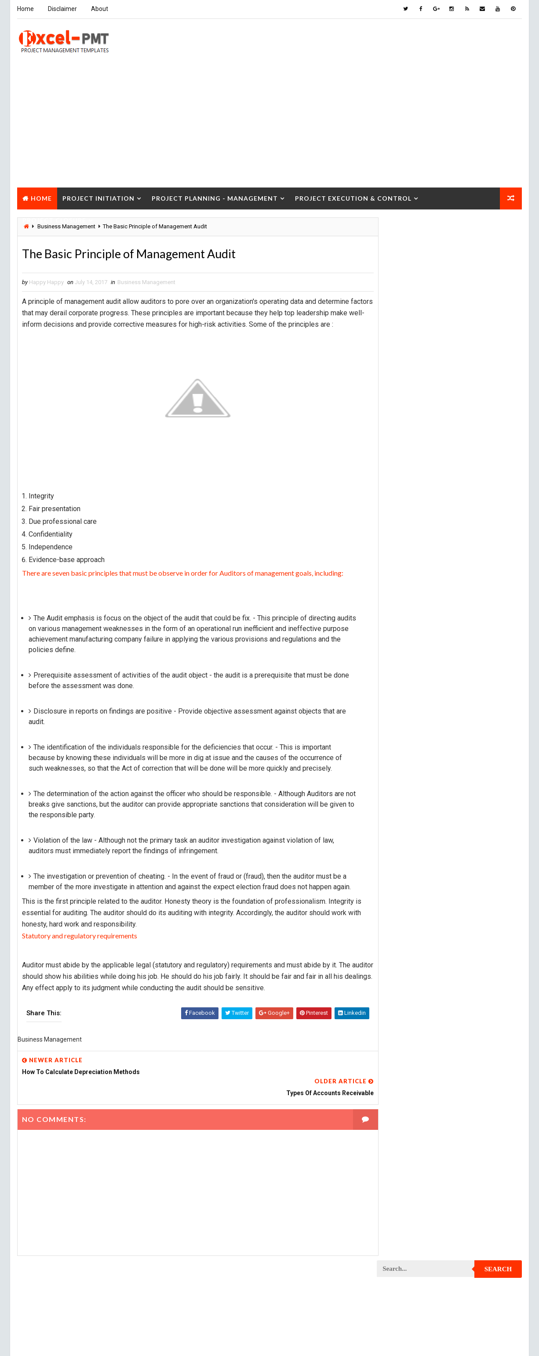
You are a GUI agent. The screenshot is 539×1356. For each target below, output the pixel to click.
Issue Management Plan (413, 607)
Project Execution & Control (353, 197)
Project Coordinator (410, 823)
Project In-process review (418, 961)
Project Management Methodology (429, 1007)
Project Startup (404, 1238)
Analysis (452, 515)
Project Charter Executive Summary (431, 700)
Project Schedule (406, 1222)
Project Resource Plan (413, 1191)
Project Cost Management (418, 838)
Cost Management (406, 546)
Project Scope (477, 1222)
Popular (450, 406)
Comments (498, 406)
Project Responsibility (413, 1207)
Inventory (483, 592)
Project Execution (407, 930)
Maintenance (399, 623)
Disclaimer (61, 8)
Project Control (405, 807)
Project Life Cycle (466, 976)
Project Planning (406, 1068)
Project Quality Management (421, 1145)
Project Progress (406, 1130)
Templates (483, 1284)
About (99, 8)
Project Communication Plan (421, 776)
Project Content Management (422, 792)
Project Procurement (411, 1099)
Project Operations (408, 1053)
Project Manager (405, 1038)
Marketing (467, 653)
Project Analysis (405, 669)
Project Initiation (98, 197)
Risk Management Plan (412, 1284)
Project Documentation (414, 884)
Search (499, 230)
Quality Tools (400, 1268)
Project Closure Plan (411, 746)
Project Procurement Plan (418, 1115)
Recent (401, 406)
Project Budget (476, 669)
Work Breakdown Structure (419, 1299)
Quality (455, 1253)
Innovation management (414, 592)
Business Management (146, 282)
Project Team (400, 1253)
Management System (409, 638)
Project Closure (54, 219)
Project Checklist (407, 715)
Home (25, 8)
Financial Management (411, 561)
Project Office (475, 1038)
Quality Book (450, 385)
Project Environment (410, 899)
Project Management (410, 992)
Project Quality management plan (428, 1161)
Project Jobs (400, 976)
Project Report (403, 1176)
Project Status (475, 1238)
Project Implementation (414, 945)
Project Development (411, 869)
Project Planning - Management (214, 197)
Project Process (405, 1084)
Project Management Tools (419, 1022)
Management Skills (469, 623)
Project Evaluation (408, 915)
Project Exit (472, 930)
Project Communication (414, 761)
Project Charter (404, 684)
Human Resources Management (423, 577)
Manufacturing (402, 653)
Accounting (398, 515)
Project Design (402, 853)
